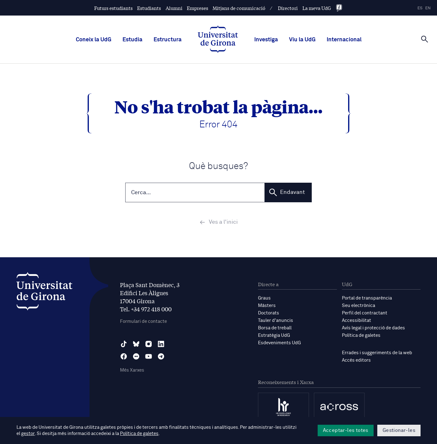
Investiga (266, 40)
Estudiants (149, 8)
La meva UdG (316, 8)
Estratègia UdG (274, 336)
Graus (264, 298)
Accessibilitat (356, 321)
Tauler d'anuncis (275, 321)
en (428, 8)
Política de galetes (361, 336)
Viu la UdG (302, 40)
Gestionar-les (399, 430)
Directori (288, 8)
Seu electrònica (358, 306)
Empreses (197, 8)
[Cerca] (424, 39)
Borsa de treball (275, 328)
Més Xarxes (132, 370)
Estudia (132, 40)
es (419, 8)
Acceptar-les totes (345, 430)
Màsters (267, 306)
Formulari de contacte (143, 322)
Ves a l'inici (219, 223)
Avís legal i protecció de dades (373, 328)
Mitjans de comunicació (239, 8)
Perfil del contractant (364, 313)
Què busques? (218, 166)
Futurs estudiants (113, 8)
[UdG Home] (218, 39)
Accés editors (356, 361)
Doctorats (268, 313)
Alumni (174, 8)
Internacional (344, 40)
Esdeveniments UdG (279, 343)
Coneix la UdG (93, 40)
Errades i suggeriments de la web (377, 353)
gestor (27, 433)
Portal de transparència (367, 298)
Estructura (168, 40)
